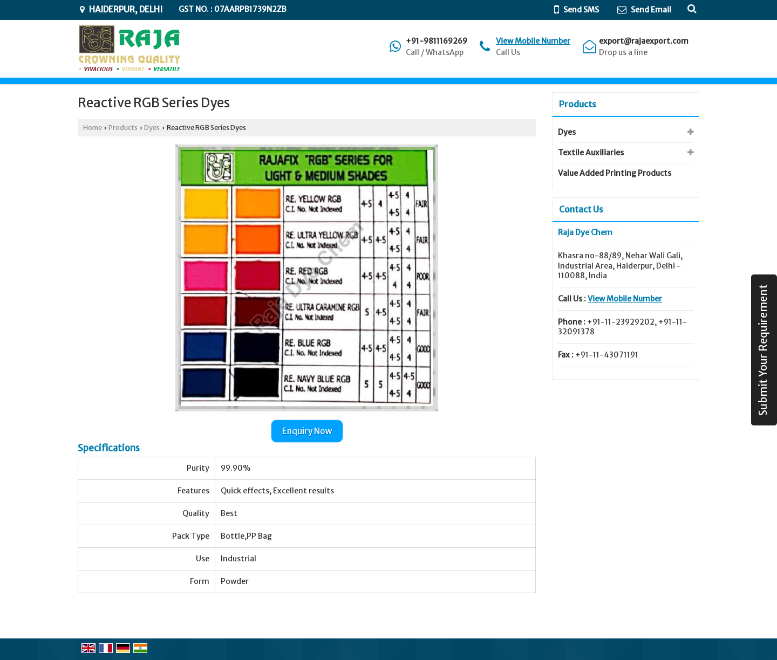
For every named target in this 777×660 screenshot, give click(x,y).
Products (123, 127)
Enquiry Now (307, 431)
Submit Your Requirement (762, 350)
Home (92, 127)
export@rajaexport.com (644, 41)
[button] (533, 41)
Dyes (152, 127)
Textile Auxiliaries (591, 152)
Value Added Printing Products (614, 173)
